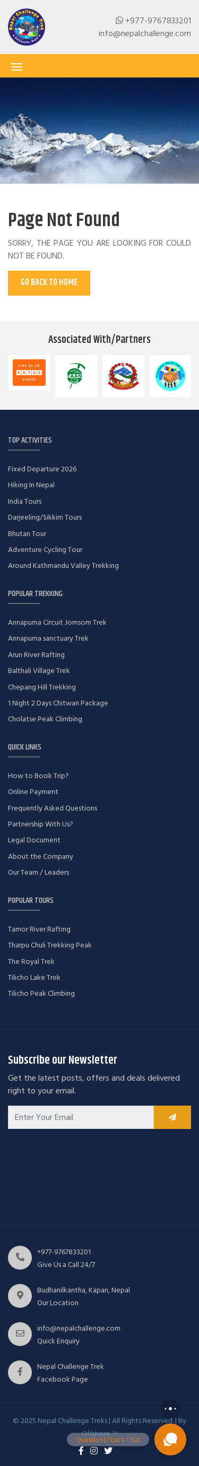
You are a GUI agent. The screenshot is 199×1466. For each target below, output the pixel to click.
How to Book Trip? (38, 776)
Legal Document (34, 840)
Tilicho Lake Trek (34, 977)
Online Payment (33, 792)
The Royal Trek (31, 961)
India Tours (24, 501)
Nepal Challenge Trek (70, 1366)
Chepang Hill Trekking (42, 687)
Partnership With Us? (40, 824)
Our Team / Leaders (38, 872)
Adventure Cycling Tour (45, 550)
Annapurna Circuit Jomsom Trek (57, 622)
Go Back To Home (49, 282)
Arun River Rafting (36, 655)
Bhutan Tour (27, 534)
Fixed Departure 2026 (42, 469)
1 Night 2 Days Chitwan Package (58, 703)
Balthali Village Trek (39, 671)
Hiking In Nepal (31, 485)
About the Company (40, 856)
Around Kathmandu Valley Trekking (63, 565)
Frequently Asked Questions (52, 808)
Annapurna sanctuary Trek (48, 638)
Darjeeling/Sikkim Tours (45, 517)
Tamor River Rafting (39, 929)
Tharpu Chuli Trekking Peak (50, 945)
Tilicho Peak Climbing (41, 993)
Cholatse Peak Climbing (45, 719)
